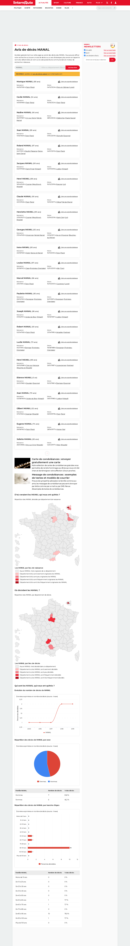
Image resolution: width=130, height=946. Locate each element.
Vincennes (30, 235)
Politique (17, 8)
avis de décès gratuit (40, 74)
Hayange (28, 414)
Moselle (35, 414)
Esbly (28, 253)
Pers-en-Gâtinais (63, 87)
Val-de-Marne (67, 202)
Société (27, 8)
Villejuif (58, 202)
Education (49, 8)
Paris (28, 87)
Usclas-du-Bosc (30, 317)
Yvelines (67, 332)
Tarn (62, 268)
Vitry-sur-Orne (31, 445)
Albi (58, 268)
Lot (64, 184)
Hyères (59, 429)
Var (64, 429)
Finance (79, 3)
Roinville (60, 136)
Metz (58, 445)
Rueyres (59, 184)
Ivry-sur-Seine (31, 118)
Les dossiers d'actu (91, 56)
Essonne (67, 136)
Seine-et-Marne (36, 253)
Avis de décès (23, 45)
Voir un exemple (110, 50)
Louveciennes (61, 365)
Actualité (88, 50)
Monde (58, 8)
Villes (67, 8)
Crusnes (29, 184)
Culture (67, 3)
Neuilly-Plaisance (31, 151)
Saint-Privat (30, 169)
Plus (99, 3)
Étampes (59, 383)
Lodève (58, 169)
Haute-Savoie (70, 118)
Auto (89, 3)
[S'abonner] (100, 60)
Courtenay (60, 284)
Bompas (28, 348)
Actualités (43, 3)
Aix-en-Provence (62, 235)
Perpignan (29, 299)
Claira (27, 268)
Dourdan (29, 383)
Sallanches (61, 118)
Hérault (38, 169)
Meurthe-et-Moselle (24, 368)
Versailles (59, 332)
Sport (56, 3)
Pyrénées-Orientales (37, 268)
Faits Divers (37, 8)
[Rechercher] (106, 8)
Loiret (72, 87)
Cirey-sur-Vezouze (32, 365)
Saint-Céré (60, 217)
